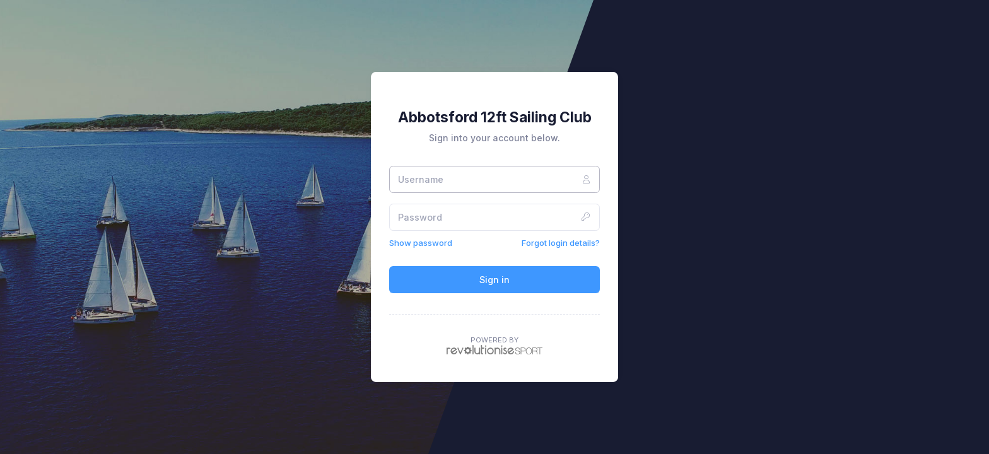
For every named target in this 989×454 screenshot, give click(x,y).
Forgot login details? (561, 243)
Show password (420, 243)
